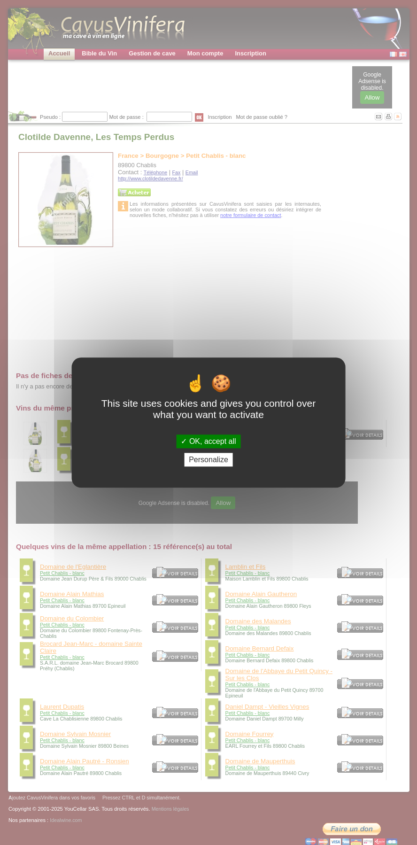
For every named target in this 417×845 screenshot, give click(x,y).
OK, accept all (208, 441)
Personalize (208, 460)
